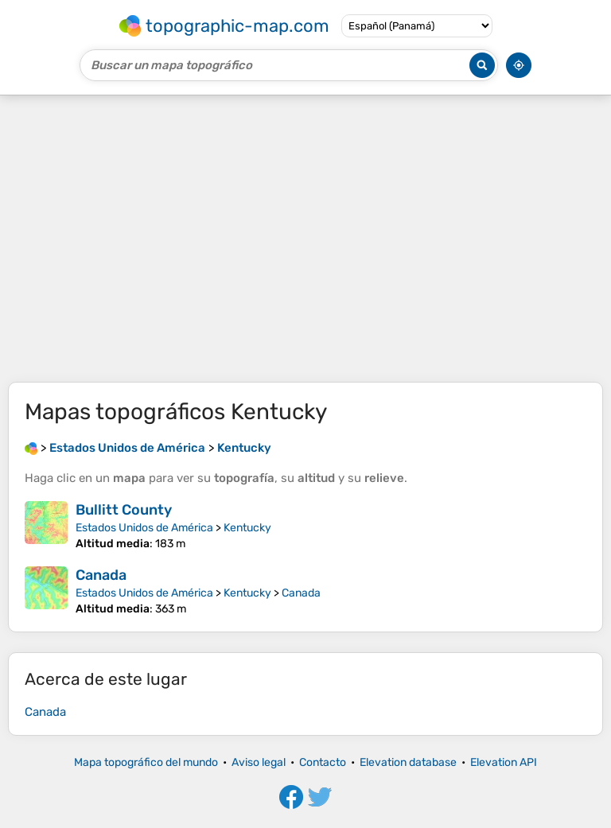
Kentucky (247, 528)
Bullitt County (124, 510)
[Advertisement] (305, 238)
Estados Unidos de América (144, 528)
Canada (101, 575)
